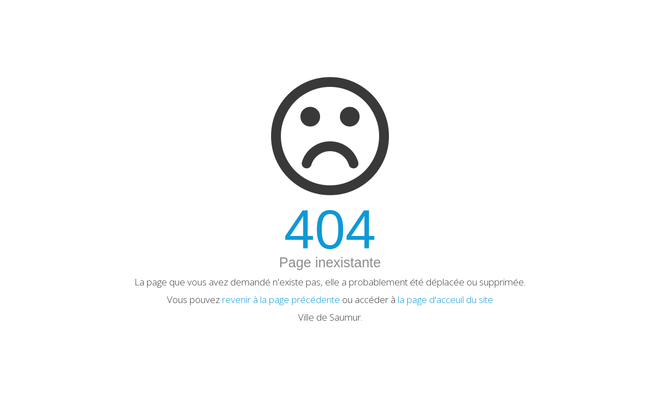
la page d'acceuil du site (445, 299)
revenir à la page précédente (281, 299)
